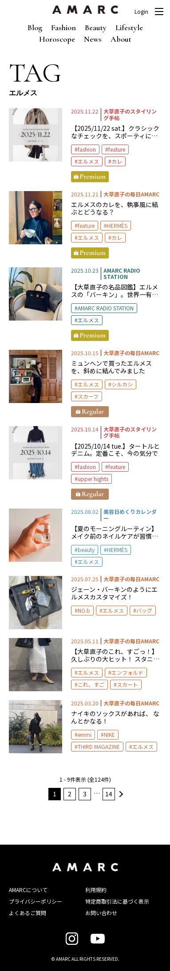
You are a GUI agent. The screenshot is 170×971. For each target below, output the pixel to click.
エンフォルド (127, 672)
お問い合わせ (101, 912)
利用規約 (96, 889)
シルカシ (122, 384)
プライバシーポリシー (35, 901)
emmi (84, 734)
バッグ (144, 610)
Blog (35, 27)
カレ (116, 161)
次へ (120, 794)
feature (116, 149)
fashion (87, 149)
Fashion (63, 27)
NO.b (84, 610)
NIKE (109, 734)
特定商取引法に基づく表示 (117, 901)
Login (141, 11)
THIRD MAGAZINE (99, 746)
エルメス (88, 161)
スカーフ (88, 396)
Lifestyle (129, 27)
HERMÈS (117, 225)
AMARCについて (28, 889)
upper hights (93, 478)
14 (108, 793)
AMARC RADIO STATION (106, 308)
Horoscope (57, 39)
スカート (127, 684)
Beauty (96, 27)
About (121, 39)
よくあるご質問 (27, 912)
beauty (86, 549)
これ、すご (91, 684)
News (93, 39)
